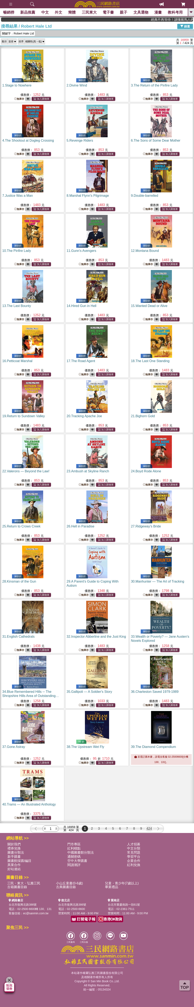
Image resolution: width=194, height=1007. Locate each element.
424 (149, 828)
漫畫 (158, 12)
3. (154, 85)
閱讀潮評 (74, 865)
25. (21, 526)
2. (77, 85)
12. (145, 250)
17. (81, 361)
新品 (27, 12)
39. (153, 747)
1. (16, 85)
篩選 (185, 26)
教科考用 (175, 12)
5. (80, 140)
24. (146, 471)
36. (155, 691)
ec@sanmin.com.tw (35, 913)
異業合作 (14, 865)
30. (157, 581)
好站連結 (14, 869)
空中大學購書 (77, 860)
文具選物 (140, 12)
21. (143, 416)
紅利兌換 (133, 865)
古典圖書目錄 (66, 887)
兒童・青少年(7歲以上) (122, 883)
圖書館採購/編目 (19, 860)
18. (150, 361)
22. (25, 471)
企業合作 (133, 860)
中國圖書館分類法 (80, 852)
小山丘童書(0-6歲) (69, 883)
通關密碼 (74, 856)
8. (88, 195)
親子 (123, 12)
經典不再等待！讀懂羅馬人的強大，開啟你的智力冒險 (179, 19)
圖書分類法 (15, 852)
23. (88, 471)
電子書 (108, 12)
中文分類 (133, 848)
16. (17, 361)
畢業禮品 (111, 887)
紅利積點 (74, 848)
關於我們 (14, 844)
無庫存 (19, 99)
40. (29, 804)
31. (18, 636)
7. (17, 195)
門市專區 (74, 844)
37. (13, 747)
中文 (45, 12)
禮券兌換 (14, 848)
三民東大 (89, 12)
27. (146, 526)
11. (81, 250)
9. (144, 195)
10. (16, 250)
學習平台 (133, 856)
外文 (58, 12)
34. (30, 696)
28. (19, 581)
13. (16, 306)
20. (84, 416)
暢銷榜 (8, 12)
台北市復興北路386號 (23, 904)
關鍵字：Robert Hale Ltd (18, 33)
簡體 (72, 12)
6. (155, 140)
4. (28, 140)
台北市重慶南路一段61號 (124, 904)
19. (23, 416)
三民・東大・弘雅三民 (23, 883)
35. (89, 691)
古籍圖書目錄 (17, 887)
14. (81, 306)
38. (85, 747)
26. (80, 526)
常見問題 (133, 852)
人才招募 (133, 844)
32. (96, 636)
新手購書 (14, 856)
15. (149, 306)
